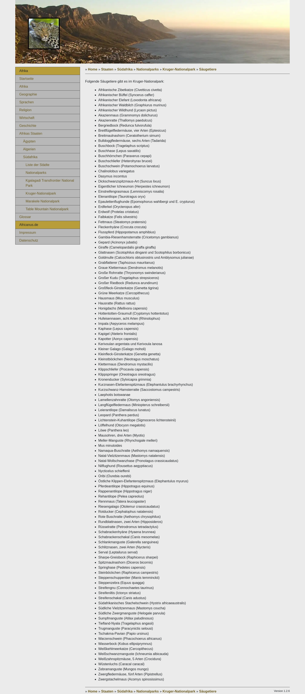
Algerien (29, 149)
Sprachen (26, 102)
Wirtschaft (26, 118)
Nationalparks (36, 172)
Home (92, 69)
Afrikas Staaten (30, 133)
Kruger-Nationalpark (41, 193)
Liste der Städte (37, 165)
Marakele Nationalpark (43, 201)
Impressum (27, 232)
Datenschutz (28, 240)
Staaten (107, 69)
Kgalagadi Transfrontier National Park (50, 183)
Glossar (25, 217)
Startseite (26, 78)
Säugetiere (207, 69)
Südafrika (30, 157)
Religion (25, 110)
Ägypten (29, 141)
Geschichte (27, 125)
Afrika (23, 86)
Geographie (28, 94)
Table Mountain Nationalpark (47, 209)
